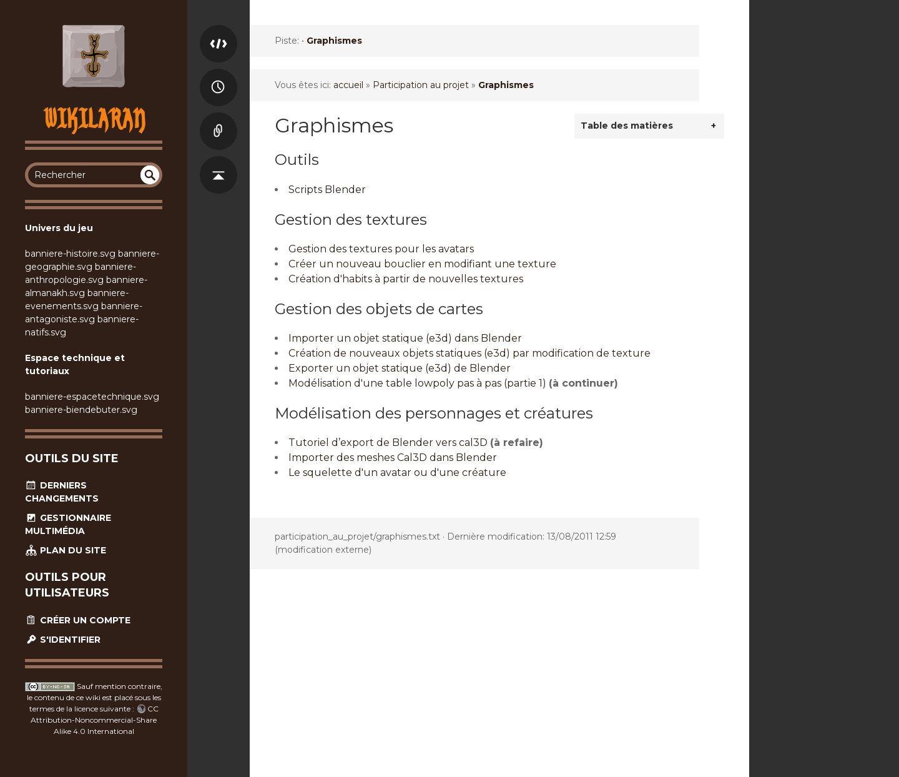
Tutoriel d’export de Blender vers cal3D (388, 442)
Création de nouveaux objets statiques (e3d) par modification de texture (469, 353)
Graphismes (334, 40)
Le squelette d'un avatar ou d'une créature (397, 472)
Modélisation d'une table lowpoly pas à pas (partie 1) (417, 383)
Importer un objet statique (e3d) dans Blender (405, 338)
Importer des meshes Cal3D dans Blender (392, 457)
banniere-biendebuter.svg (81, 409)
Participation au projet (421, 85)
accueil (348, 85)
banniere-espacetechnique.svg (92, 396)
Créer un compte (77, 620)
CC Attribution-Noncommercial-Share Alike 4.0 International (95, 720)
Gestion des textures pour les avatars (381, 249)
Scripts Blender (327, 189)
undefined (149, 175)
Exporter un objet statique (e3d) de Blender (399, 368)
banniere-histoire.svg (70, 253)
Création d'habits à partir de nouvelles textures (405, 279)
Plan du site (65, 550)
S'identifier (63, 639)
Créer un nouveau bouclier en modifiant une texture (422, 264)
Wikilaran (94, 118)
